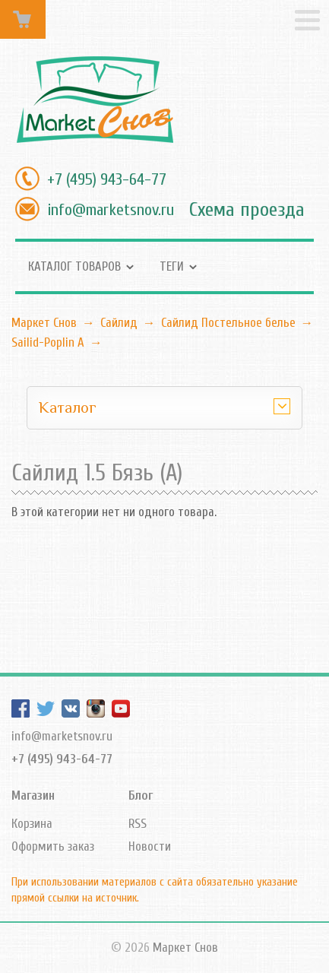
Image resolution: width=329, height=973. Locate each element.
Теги (172, 266)
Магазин (33, 795)
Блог (140, 795)
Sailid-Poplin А (47, 342)
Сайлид (119, 322)
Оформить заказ (52, 846)
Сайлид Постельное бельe (228, 322)
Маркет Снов (44, 322)
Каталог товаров (74, 266)
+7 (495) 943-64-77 (106, 179)
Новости (149, 846)
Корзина (31, 823)
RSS (137, 823)
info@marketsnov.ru (110, 210)
